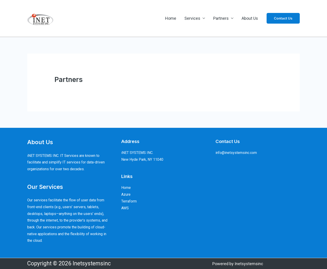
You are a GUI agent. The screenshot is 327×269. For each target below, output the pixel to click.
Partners (221, 18)
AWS (125, 208)
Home (170, 18)
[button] (283, 18)
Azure (126, 194)
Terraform (129, 201)
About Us (250, 18)
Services (192, 18)
